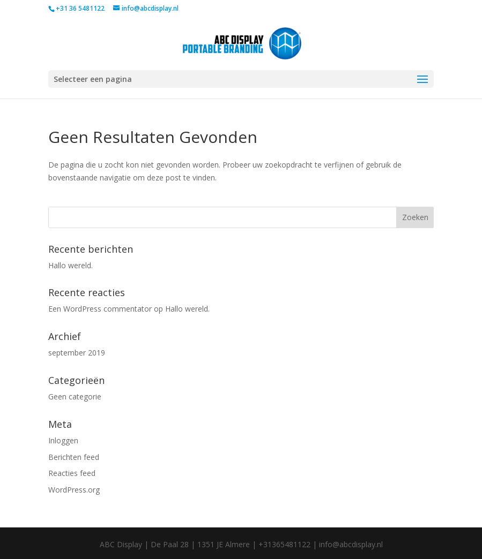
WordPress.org (74, 490)
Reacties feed (71, 473)
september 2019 (76, 353)
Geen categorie (74, 396)
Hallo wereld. (70, 265)
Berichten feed (73, 457)
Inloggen (63, 440)
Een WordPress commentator (100, 309)
